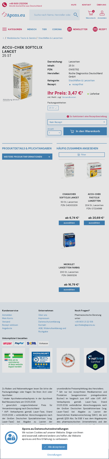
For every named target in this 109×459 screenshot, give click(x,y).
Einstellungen (54, 454)
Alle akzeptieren (54, 446)
